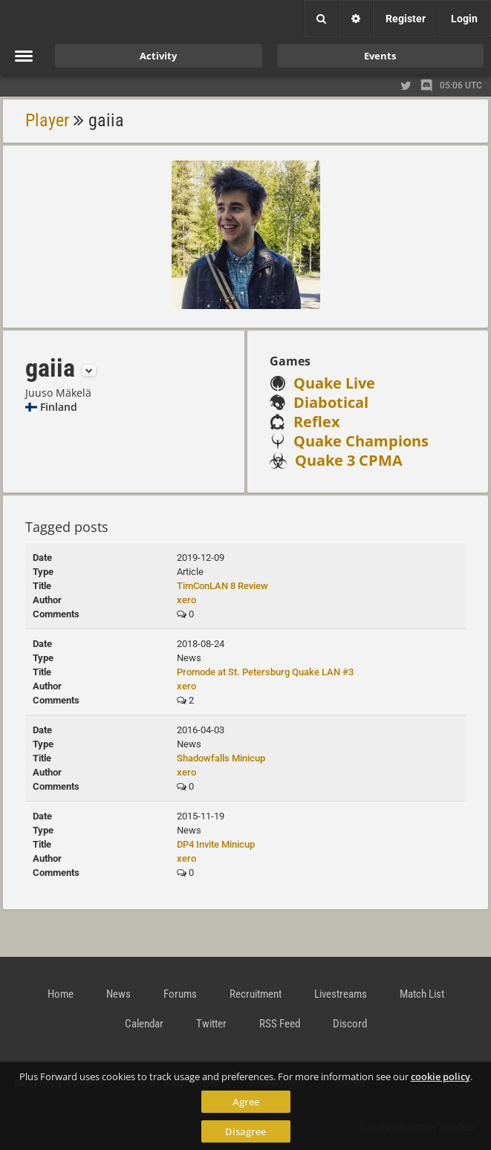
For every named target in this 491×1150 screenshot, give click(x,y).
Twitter (211, 1023)
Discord (350, 1023)
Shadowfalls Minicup (221, 758)
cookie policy (440, 1076)
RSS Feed (279, 1023)
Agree (246, 1101)
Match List (422, 994)
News (118, 994)
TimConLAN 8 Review (222, 585)
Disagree (245, 1131)
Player (47, 120)
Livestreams (340, 994)
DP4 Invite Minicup (216, 844)
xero (186, 599)
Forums (180, 994)
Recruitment (256, 994)
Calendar (144, 1023)
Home (61, 994)
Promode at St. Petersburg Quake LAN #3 (265, 672)
